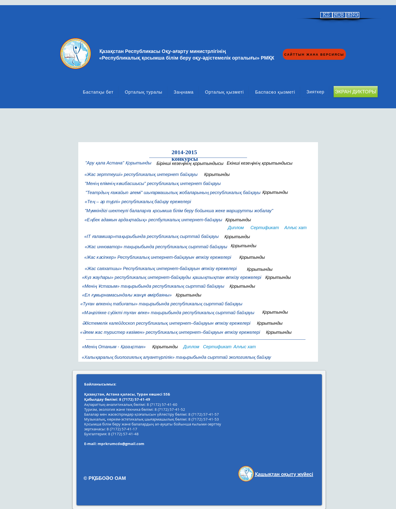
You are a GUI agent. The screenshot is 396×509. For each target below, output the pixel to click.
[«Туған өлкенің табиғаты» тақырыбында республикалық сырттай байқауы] (161, 304)
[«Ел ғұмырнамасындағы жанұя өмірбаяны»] (126, 295)
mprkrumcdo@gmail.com (121, 443)
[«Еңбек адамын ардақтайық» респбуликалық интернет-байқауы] (153, 219)
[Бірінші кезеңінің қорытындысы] (189, 163)
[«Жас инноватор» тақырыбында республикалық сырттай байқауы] (157, 247)
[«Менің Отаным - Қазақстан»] (118, 346)
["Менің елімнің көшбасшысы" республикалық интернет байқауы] (152, 183)
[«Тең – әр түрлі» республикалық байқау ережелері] (139, 201)
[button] (159, 257)
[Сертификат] (264, 227)
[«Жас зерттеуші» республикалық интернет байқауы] (141, 174)
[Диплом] (236, 227)
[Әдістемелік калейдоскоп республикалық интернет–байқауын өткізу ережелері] (167, 323)
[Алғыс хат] (296, 227)
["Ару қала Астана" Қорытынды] (117, 163)
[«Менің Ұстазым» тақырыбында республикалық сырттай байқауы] (153, 286)
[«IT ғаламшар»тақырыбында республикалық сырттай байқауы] (152, 236)
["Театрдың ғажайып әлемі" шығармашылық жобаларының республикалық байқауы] (172, 192)
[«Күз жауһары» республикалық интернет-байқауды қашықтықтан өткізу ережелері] (172, 277)
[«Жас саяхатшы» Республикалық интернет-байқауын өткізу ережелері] (161, 268)
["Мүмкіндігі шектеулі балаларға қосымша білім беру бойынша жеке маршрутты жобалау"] (199, 210)
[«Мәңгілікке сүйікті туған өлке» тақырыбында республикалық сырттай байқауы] (168, 313)
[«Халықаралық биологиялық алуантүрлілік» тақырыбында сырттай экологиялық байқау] (186, 357)
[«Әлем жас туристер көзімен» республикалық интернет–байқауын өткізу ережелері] (170, 332)
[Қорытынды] (218, 174)
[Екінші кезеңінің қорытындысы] (259, 163)
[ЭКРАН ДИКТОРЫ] (356, 91)
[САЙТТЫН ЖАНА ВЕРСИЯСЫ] (314, 54)
